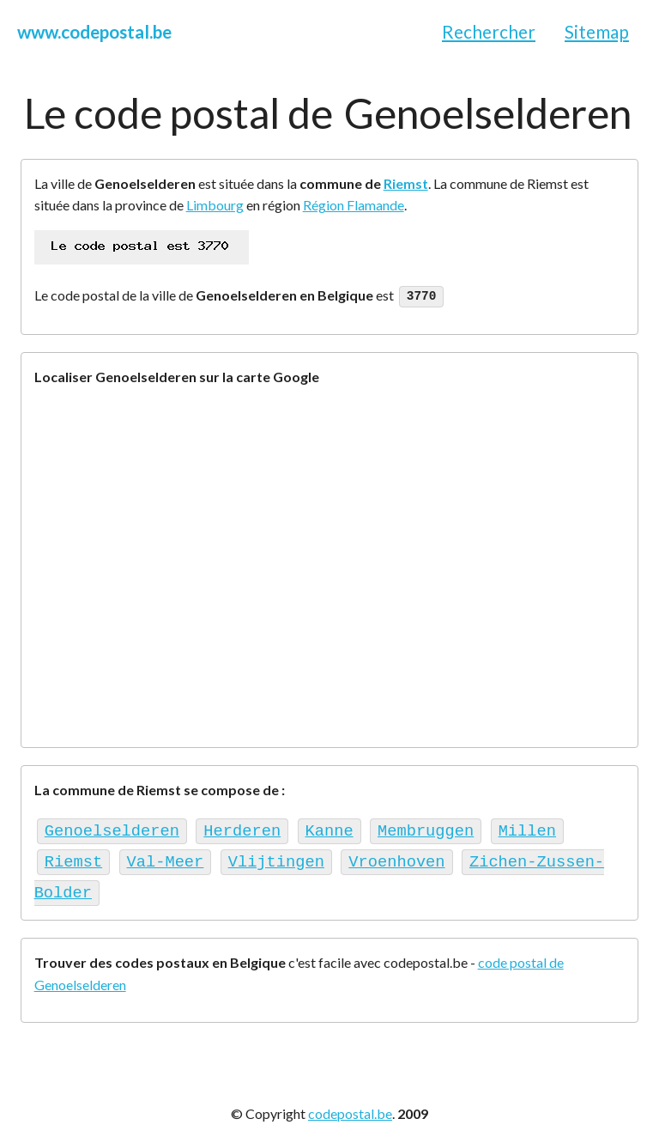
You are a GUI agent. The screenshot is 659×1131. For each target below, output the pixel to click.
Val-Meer (165, 856)
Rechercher (488, 31)
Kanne (329, 828)
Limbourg (215, 205)
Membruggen (426, 828)
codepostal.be (350, 1106)
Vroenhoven (396, 856)
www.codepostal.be (94, 31)
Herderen (242, 828)
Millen (527, 828)
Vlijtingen (276, 856)
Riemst (406, 183)
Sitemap (597, 31)
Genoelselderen (112, 828)
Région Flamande (353, 205)
